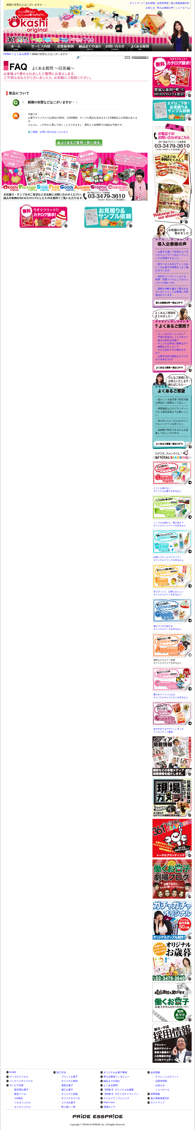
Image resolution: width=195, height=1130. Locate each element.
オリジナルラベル (70, 1098)
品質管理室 (163, 3)
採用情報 (155, 1094)
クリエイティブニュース (116, 1098)
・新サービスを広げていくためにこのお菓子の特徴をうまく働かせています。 (171, 267)
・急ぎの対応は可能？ (167, 340)
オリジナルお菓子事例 (115, 1072)
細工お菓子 (67, 1089)
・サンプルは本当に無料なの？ (171, 343)
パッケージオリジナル (21, 1081)
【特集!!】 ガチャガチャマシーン (121, 1094)
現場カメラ (109, 1107)
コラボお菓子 (68, 1102)
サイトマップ (137, 3)
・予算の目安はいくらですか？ (171, 337)
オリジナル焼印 (69, 1081)
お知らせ (150, 7)
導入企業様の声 (165, 7)
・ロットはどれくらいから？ (170, 334)
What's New (109, 1102)
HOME (12, 1072)
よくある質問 (110, 1085)
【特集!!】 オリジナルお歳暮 (118, 1089)
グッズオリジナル (18, 1076)
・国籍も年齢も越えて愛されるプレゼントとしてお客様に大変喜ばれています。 (171, 291)
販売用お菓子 (21, 1089)
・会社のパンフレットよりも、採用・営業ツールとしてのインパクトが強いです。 (171, 279)
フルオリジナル (22, 1102)
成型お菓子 (67, 1085)
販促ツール (20, 1094)
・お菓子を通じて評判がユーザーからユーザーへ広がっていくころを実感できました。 (171, 254)
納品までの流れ (111, 1081)
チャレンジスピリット (167, 1076)
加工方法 (61, 1072)
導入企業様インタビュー (116, 1076)
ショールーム (182, 7)
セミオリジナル (22, 1107)
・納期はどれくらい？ (167, 346)
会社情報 (150, 3)
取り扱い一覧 (68, 1107)
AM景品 (18, 1098)
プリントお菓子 (69, 1076)
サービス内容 (16, 1085)
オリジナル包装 (69, 1094)
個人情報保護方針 (180, 3)
